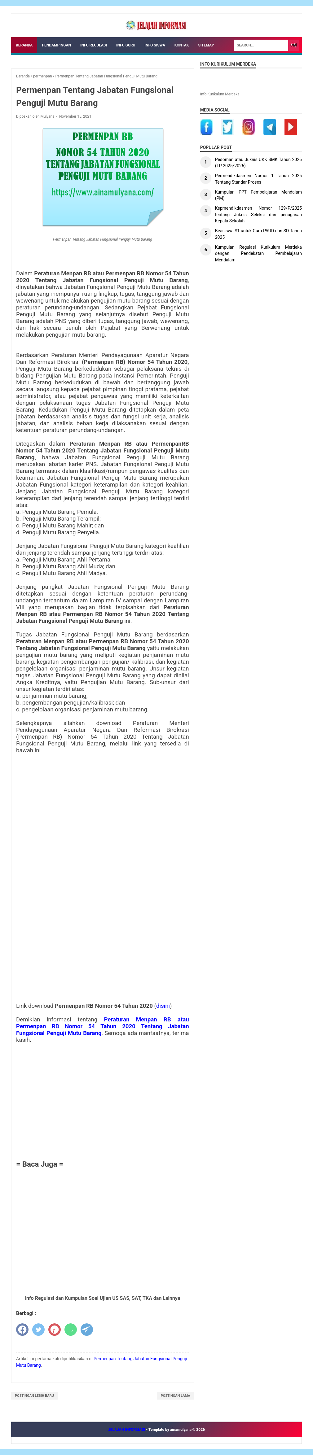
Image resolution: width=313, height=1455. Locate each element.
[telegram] (87, 1329)
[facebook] (22, 1329)
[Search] (261, 45)
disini (163, 1006)
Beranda (24, 45)
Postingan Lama (175, 1396)
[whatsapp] (70, 1329)
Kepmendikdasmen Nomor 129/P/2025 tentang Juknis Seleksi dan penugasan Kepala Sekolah (258, 214)
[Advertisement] (102, 1101)
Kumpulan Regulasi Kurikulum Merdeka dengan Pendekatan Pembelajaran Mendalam (258, 253)
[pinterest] (54, 1329)
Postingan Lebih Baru (34, 1396)
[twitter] (38, 1329)
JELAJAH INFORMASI (127, 1429)
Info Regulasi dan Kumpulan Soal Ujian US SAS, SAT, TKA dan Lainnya (102, 1298)
